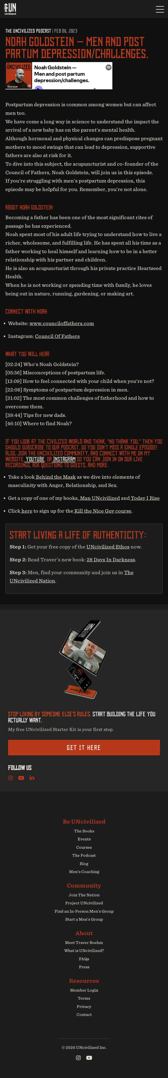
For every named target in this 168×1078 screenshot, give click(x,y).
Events (84, 839)
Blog (84, 864)
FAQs (84, 959)
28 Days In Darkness (111, 559)
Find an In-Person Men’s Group (84, 911)
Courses (84, 847)
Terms (84, 998)
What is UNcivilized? (84, 951)
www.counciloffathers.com (61, 323)
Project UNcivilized (84, 903)
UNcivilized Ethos (107, 547)
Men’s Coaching (84, 872)
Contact (84, 1014)
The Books (84, 831)
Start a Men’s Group (84, 919)
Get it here (84, 747)
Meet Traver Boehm (84, 942)
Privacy (84, 1006)
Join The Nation (84, 895)
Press (84, 967)
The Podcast (84, 855)
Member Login (84, 990)
